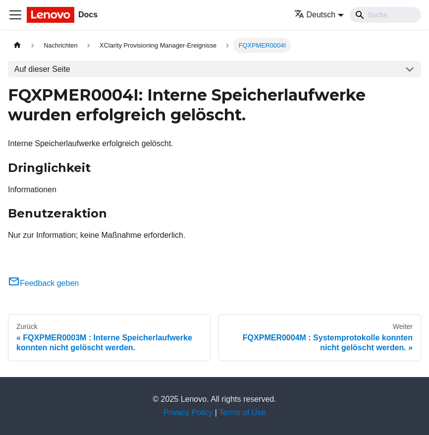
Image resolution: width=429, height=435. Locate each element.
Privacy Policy (188, 412)
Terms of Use (242, 412)
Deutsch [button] (315, 14)
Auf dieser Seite (42, 69)
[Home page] (17, 45)
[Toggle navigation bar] (15, 14)
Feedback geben (43, 283)
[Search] (385, 15)
